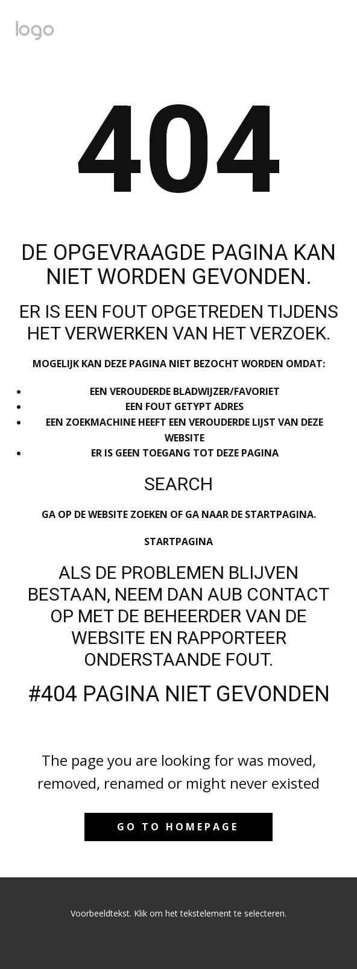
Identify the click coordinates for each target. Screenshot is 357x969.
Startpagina (178, 541)
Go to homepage (178, 826)
